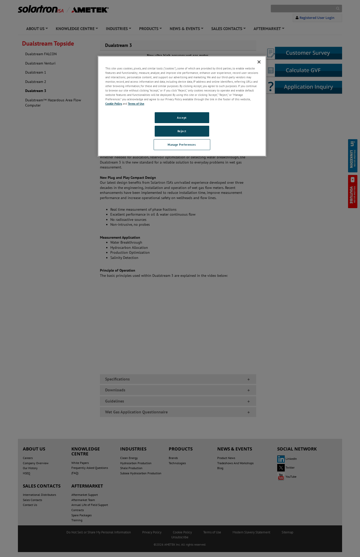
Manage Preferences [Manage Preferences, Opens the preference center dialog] (182, 144)
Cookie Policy (113, 103)
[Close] (259, 62)
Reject (182, 131)
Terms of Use (136, 103)
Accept (181, 117)
